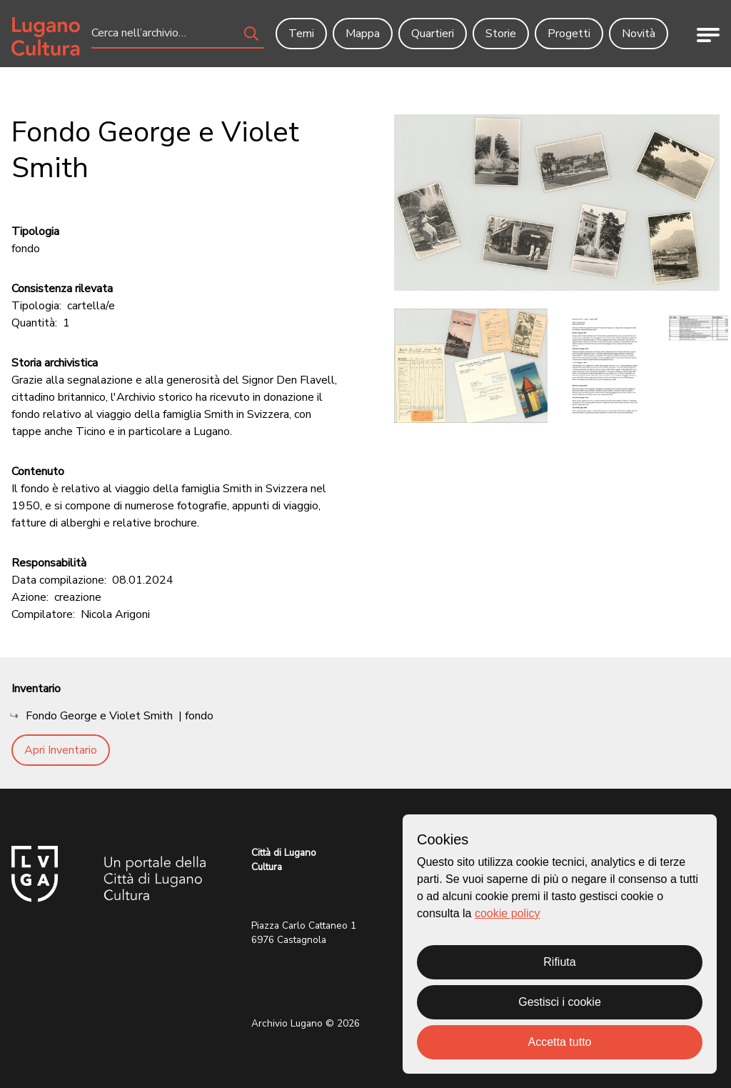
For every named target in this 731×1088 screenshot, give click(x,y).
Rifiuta (559, 962)
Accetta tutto (560, 1042)
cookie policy (507, 913)
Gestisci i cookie (559, 1002)
